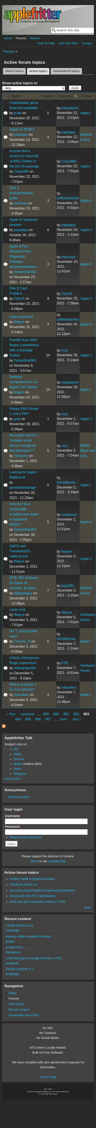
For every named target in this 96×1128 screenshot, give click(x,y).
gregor (10, 941)
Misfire (17, 764)
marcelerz (21, 694)
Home (8, 38)
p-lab (18, 113)
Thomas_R (22, 641)
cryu (64, 350)
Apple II (86, 200)
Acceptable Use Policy (24, 1015)
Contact (86, 43)
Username (13, 816)
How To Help (46, 43)
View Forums (14, 71)
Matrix (17, 754)
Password (13, 826)
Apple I (85, 113)
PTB (64, 663)
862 (76, 714)
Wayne (19, 322)
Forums (21, 38)
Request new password (26, 837)
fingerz (19, 392)
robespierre (70, 108)
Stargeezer (13, 952)
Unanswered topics (66, 71)
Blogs (12, 993)
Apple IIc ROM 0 (21, 129)
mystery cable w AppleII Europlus (32, 879)
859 (46, 714)
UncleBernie (66, 482)
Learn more (13, 778)
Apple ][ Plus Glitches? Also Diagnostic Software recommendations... (24, 256)
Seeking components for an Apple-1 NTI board (23, 382)
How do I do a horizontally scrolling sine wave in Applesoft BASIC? (23, 514)
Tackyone (21, 456)
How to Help (48, 1077)
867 (48, 719)
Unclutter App (56, 861)
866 (38, 719)
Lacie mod (17, 609)
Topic (15, 96)
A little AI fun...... (17, 947)
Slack (17, 768)
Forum (87, 96)
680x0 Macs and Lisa (87, 451)
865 (28, 719)
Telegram (19, 773)
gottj (17, 419)
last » (77, 719)
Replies (48, 96)
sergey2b (12, 963)
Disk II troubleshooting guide (21, 193)
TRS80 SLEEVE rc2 (23, 884)
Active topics (39, 70)
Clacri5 (19, 298)
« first (11, 714)
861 (66, 714)
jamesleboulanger (22, 487)
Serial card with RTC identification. (33, 896)
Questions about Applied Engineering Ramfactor (42, 890)
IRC (16, 749)
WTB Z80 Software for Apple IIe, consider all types (23, 583)
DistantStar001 (25, 272)
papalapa (21, 134)
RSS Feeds (16, 1004)
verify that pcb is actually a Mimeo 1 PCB (37, 901)
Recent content (19, 797)
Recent (35, 38)
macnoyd (68, 257)
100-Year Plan (68, 43)
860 (56, 714)
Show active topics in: (20, 83)
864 (18, 719)
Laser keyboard (21, 316)
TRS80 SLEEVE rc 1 (20, 969)
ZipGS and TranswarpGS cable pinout (19, 551)
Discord (18, 759)
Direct (34, 861)
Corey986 (21, 171)
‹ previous (27, 714)
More (87, 907)
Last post (67, 96)
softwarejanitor (68, 198)
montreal (20, 203)
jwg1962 (67, 585)
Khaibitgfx (12, 930)
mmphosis (69, 514)
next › (64, 719)
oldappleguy (23, 593)
